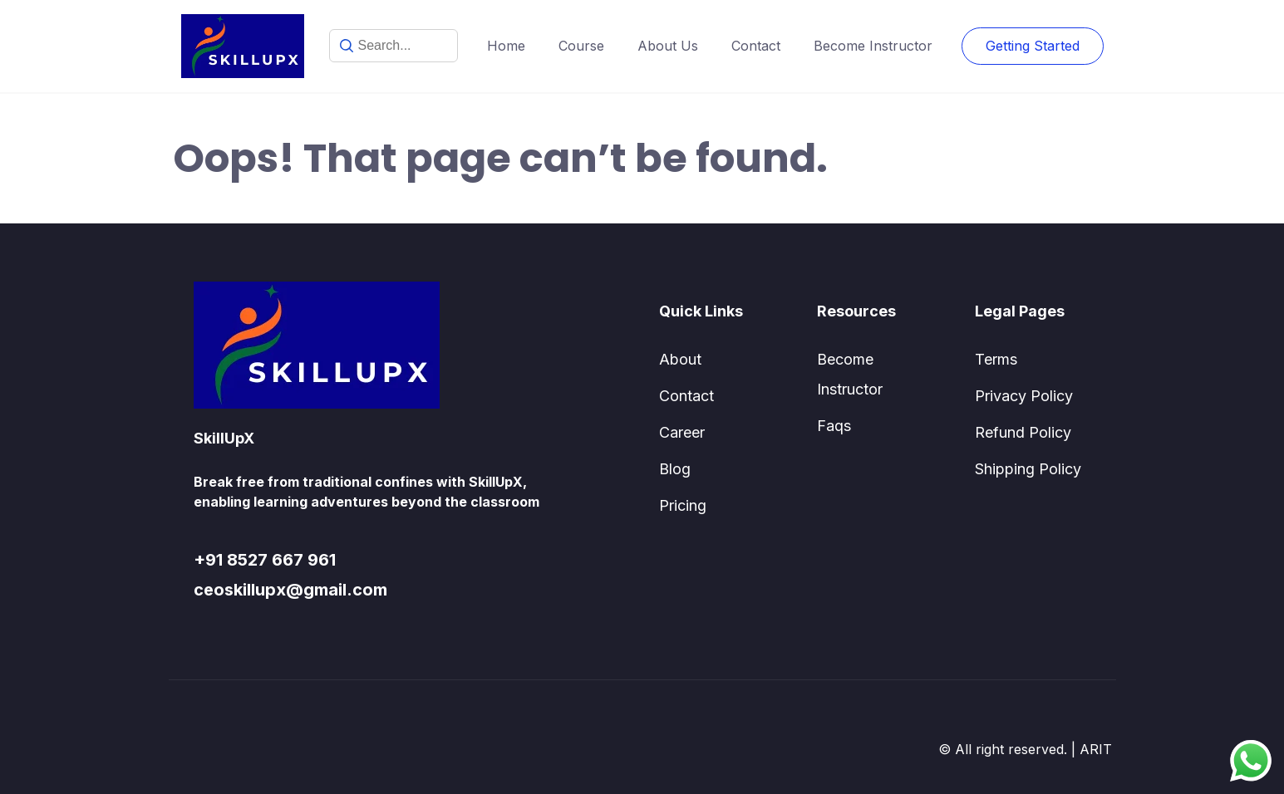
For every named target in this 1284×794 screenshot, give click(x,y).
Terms (996, 359)
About (680, 359)
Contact (755, 45)
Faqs (834, 425)
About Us (667, 45)
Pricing (682, 505)
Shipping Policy (1028, 469)
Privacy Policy (1024, 395)
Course (581, 45)
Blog (675, 469)
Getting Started (1033, 45)
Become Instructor (873, 45)
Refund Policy (1023, 432)
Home (506, 45)
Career (682, 432)
